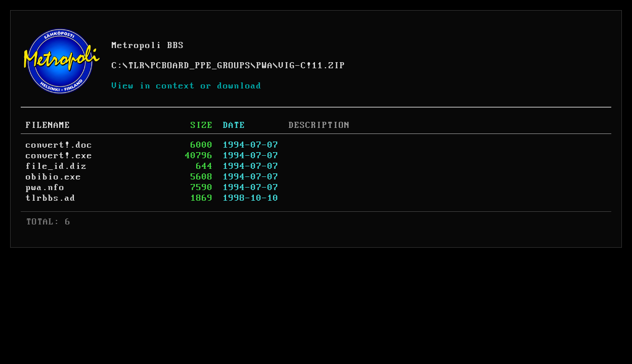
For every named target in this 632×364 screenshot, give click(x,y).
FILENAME (48, 125)
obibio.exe (53, 177)
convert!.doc (59, 145)
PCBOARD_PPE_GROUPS (201, 66)
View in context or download (187, 86)
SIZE (202, 125)
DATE (234, 125)
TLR (136, 66)
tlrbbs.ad (51, 198)
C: (117, 66)
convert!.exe (59, 156)
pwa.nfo (45, 188)
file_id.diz (56, 166)
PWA (264, 66)
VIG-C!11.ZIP (312, 66)
